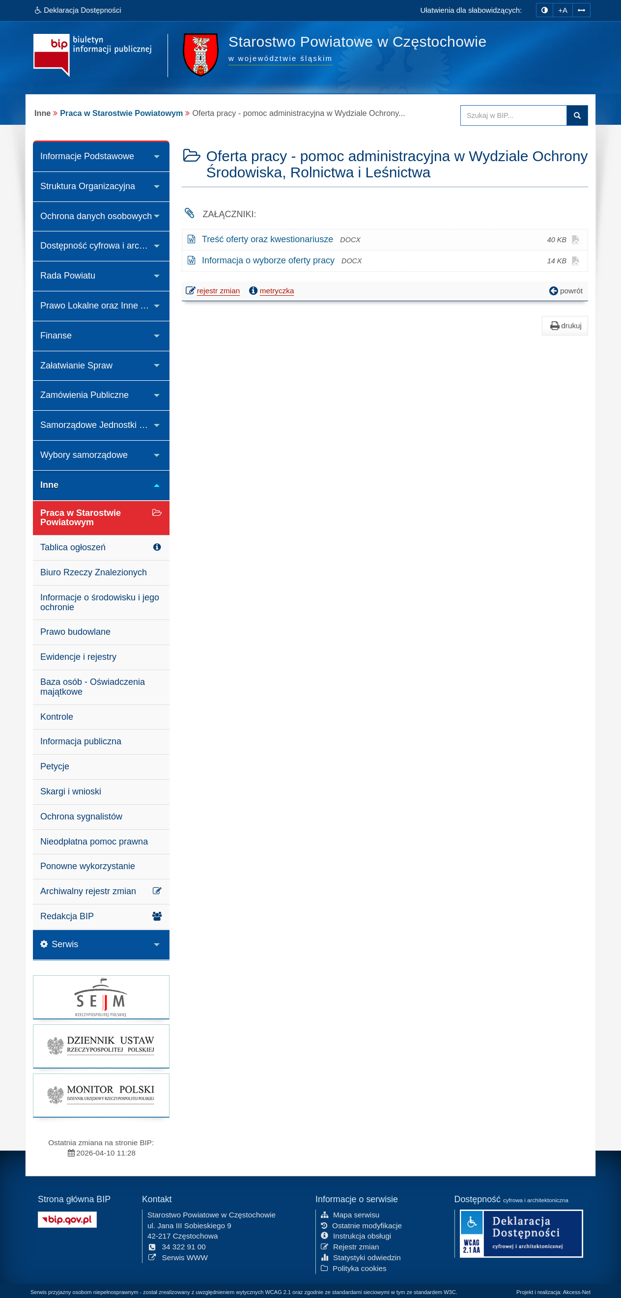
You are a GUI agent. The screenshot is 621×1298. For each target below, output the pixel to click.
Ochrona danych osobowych (96, 216)
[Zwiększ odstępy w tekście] (581, 9)
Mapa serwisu (350, 1214)
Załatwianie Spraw (76, 365)
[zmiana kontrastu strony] (544, 10)
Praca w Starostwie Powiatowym (121, 113)
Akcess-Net (577, 1292)
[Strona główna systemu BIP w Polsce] (67, 1218)
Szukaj (577, 115)
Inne (49, 485)
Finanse (56, 335)
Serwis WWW (177, 1257)
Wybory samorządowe (84, 455)
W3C (449, 1292)
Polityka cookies (354, 1268)
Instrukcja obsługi (356, 1235)
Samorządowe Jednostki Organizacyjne (104, 425)
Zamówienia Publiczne (84, 395)
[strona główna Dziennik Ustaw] (101, 1046)
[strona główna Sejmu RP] (101, 997)
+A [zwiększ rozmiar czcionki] (562, 10)
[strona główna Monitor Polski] (101, 1095)
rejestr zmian (213, 292)
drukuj (565, 325)
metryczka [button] (270, 290)
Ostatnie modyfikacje (361, 1225)
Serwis (59, 944)
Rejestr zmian (350, 1246)
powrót (565, 290)
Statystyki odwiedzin (361, 1257)
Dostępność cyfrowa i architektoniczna (104, 246)
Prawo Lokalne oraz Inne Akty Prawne (104, 305)
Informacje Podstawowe (87, 156)
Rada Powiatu (67, 276)
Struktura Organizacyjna (87, 186)
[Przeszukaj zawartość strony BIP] (513, 115)
